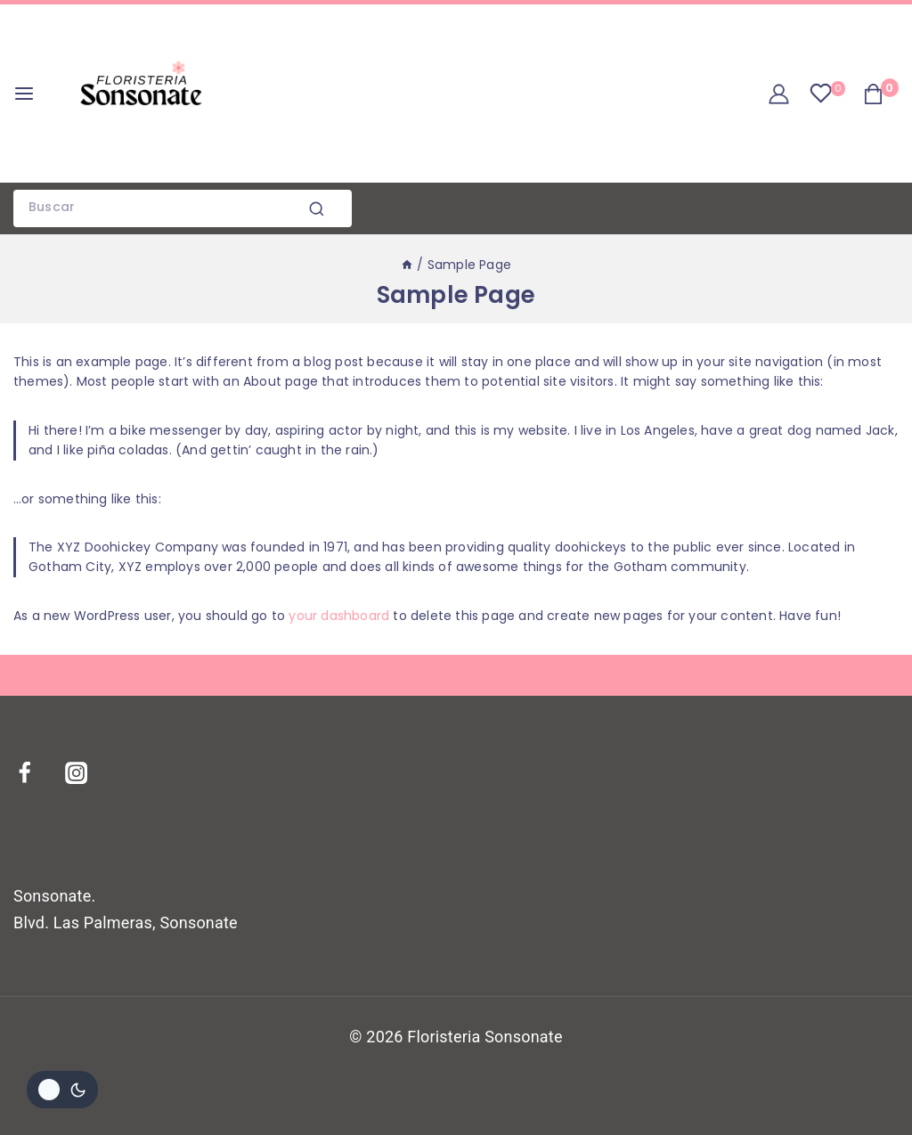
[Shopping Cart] (881, 94)
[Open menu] (24, 93)
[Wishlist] (827, 93)
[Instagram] (87, 773)
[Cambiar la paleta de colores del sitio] (62, 1089)
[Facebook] (35, 773)
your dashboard (339, 616)
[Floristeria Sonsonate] (142, 93)
